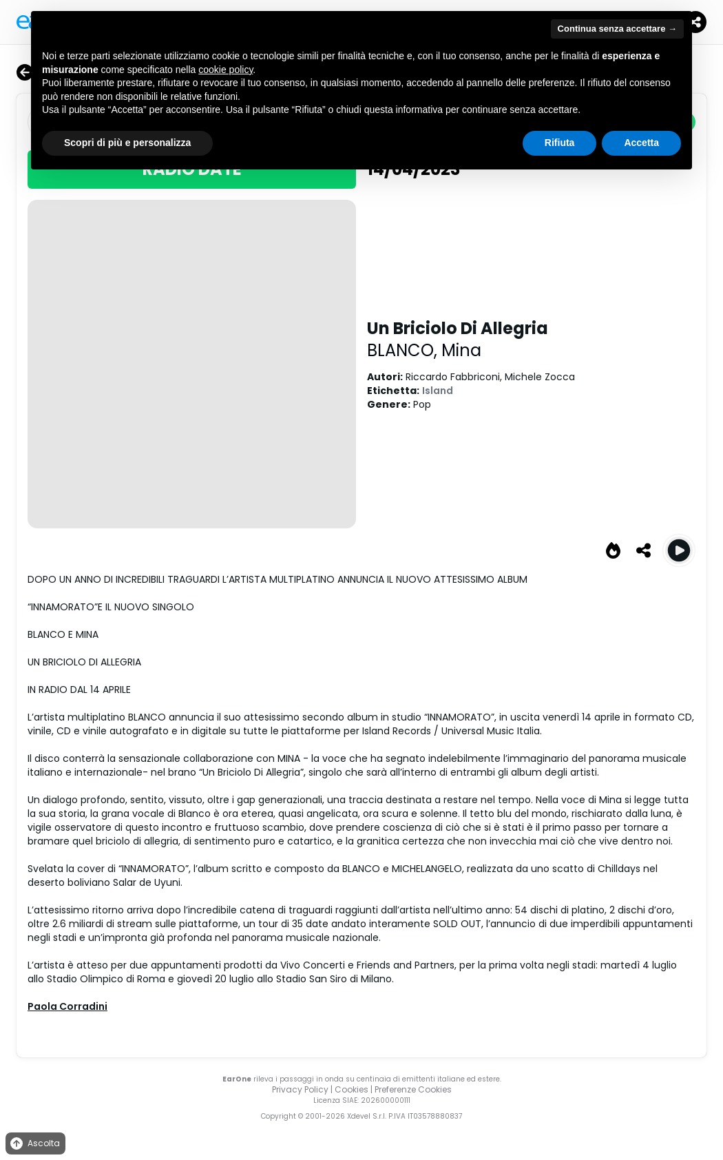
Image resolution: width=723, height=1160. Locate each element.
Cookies (351, 1089)
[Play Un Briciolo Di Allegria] (679, 550)
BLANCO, (404, 350)
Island (437, 390)
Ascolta (34, 1144)
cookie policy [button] (225, 69)
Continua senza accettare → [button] (617, 28)
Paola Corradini (67, 1006)
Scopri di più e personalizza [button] (127, 142)
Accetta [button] (641, 142)
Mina (461, 350)
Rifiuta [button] (560, 142)
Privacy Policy (300, 1089)
